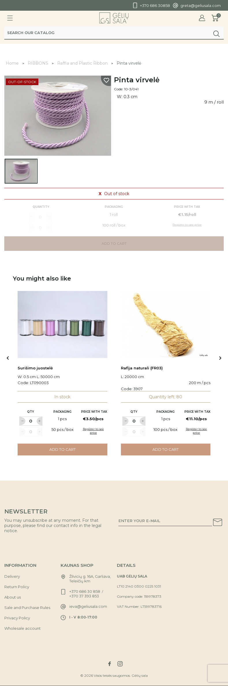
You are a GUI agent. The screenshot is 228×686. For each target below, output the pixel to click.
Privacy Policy (17, 618)
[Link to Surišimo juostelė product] (62, 324)
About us (12, 597)
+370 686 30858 (155, 5)
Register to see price (93, 431)
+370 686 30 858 (84, 591)
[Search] (114, 33)
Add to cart (62, 449)
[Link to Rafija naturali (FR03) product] (166, 324)
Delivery (12, 576)
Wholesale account (22, 628)
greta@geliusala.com (200, 5)
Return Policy (16, 586)
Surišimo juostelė (35, 368)
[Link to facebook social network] (109, 663)
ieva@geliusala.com (88, 606)
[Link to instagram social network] (120, 663)
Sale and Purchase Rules (27, 607)
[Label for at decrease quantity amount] (22, 421)
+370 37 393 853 (84, 596)
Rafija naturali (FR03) (142, 368)
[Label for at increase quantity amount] (39, 421)
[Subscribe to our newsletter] (217, 523)
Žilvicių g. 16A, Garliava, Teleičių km (90, 578)
